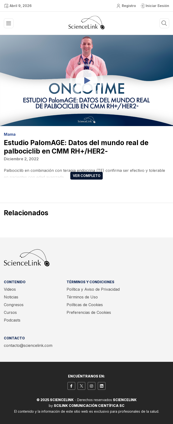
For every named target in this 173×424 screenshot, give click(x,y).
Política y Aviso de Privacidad (93, 289)
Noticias (11, 297)
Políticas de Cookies (85, 304)
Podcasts (12, 320)
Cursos (10, 312)
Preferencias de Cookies (89, 312)
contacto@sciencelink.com (28, 345)
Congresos (14, 304)
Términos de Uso (82, 297)
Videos (10, 289)
